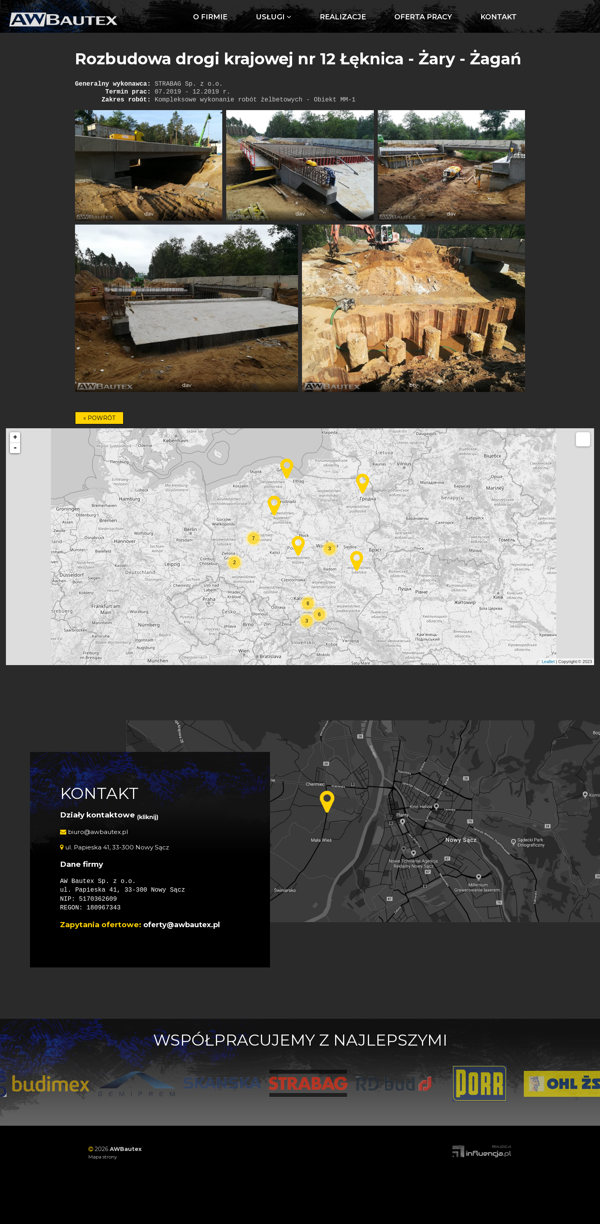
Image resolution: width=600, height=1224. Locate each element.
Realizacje (285, 17)
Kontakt (440, 17)
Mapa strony (102, 1157)
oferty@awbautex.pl (184, 924)
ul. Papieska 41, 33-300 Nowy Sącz (116, 847)
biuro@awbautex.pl (95, 832)
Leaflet (548, 661)
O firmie (152, 17)
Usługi (215, 17)
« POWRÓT (99, 418)
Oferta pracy (365, 17)
